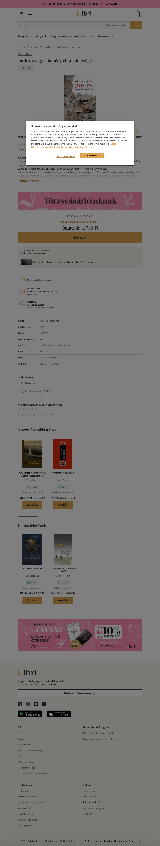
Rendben (92, 155)
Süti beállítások (66, 156)
